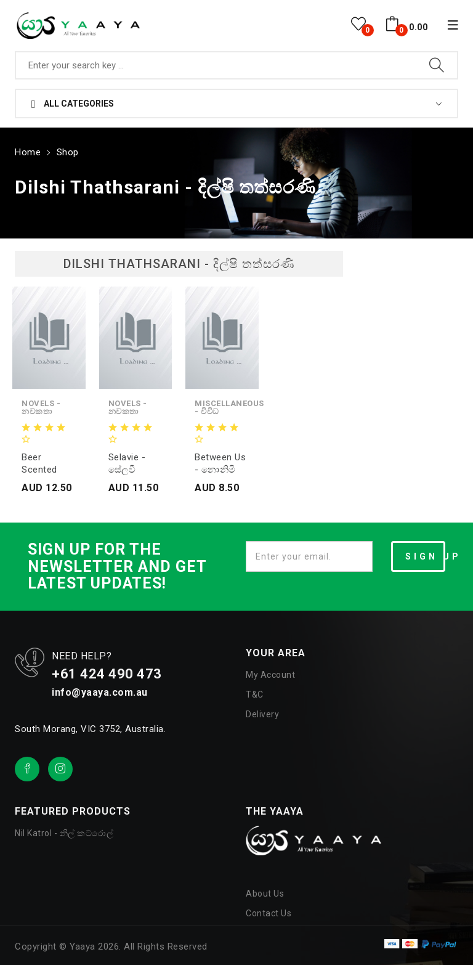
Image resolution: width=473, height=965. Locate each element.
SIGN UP (425, 556)
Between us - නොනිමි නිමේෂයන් (220, 464)
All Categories (72, 104)
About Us (265, 893)
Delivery (262, 714)
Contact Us (268, 913)
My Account (270, 675)
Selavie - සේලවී (127, 463)
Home (28, 152)
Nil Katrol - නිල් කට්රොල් (64, 833)
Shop (68, 152)
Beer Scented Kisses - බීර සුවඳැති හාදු (47, 464)
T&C (255, 694)
